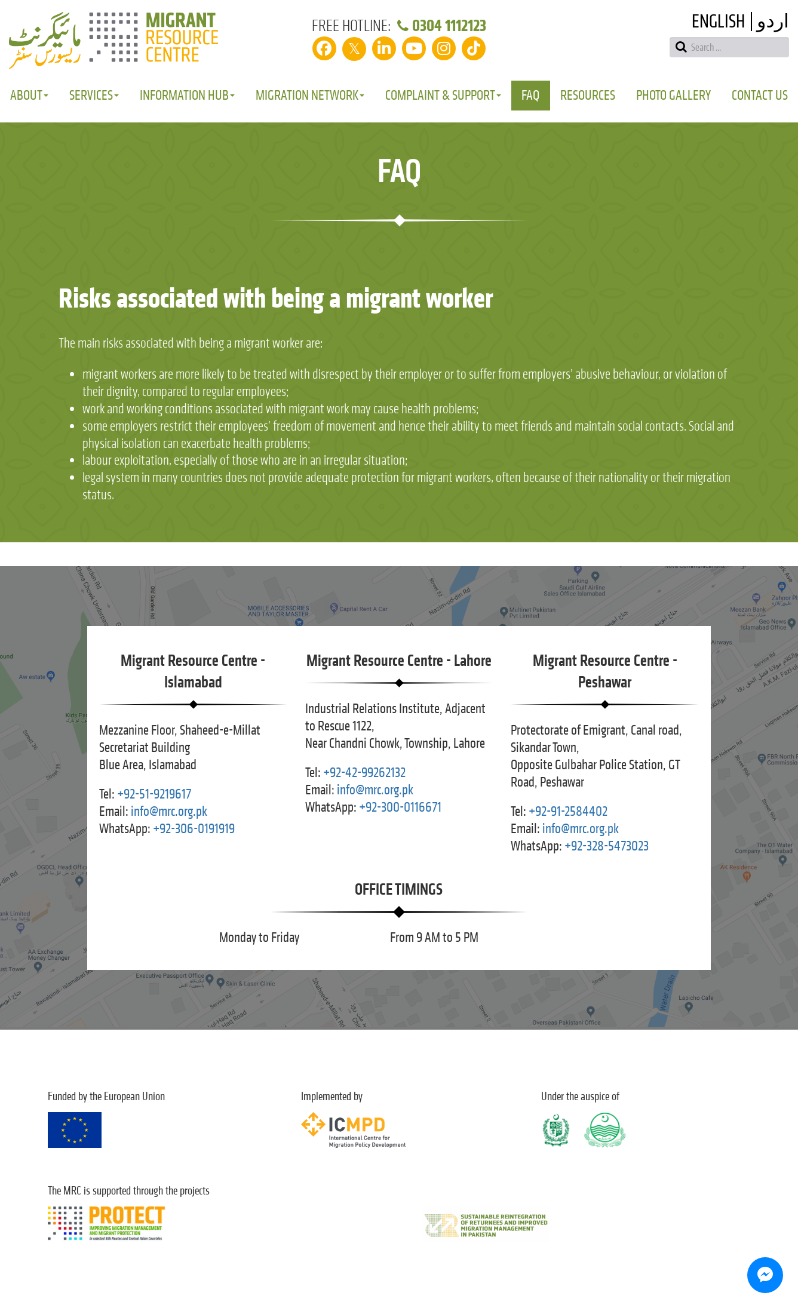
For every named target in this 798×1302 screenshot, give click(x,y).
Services (94, 95)
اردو (773, 21)
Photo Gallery (673, 95)
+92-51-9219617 (154, 794)
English (718, 21)
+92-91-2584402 (568, 811)
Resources (587, 95)
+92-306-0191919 (194, 828)
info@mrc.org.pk (169, 811)
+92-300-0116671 (400, 807)
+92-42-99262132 (364, 772)
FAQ (530, 95)
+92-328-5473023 (606, 846)
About (29, 95)
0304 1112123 (440, 25)
